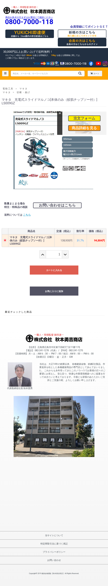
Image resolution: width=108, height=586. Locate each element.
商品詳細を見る (84, 128)
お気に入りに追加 (54, 291)
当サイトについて (54, 535)
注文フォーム (84, 118)
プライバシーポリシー (54, 552)
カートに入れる (54, 270)
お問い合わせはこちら (57, 205)
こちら (27, 214)
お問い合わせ (54, 560)
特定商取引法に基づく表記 (54, 543)
